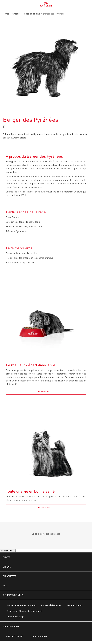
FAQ (5, 585)
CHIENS (7, 566)
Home (6, 14)
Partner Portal (72, 605)
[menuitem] (4, 4)
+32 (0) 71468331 (14, 636)
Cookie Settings (7, 551)
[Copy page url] (4, 127)
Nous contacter (37, 636)
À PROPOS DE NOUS (13, 595)
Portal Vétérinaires (49, 605)
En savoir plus (44, 391)
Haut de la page (13, 617)
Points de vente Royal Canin (19, 605)
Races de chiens (31, 14)
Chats (6, 557)
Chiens (16, 14)
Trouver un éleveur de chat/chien (22, 611)
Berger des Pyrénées (54, 14)
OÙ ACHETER (10, 576)
